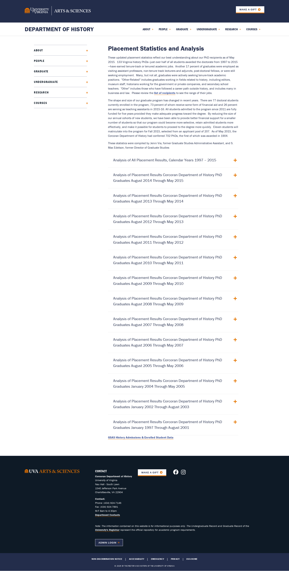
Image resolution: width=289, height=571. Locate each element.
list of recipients (164, 93)
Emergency (157, 559)
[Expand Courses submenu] (86, 103)
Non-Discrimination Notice (107, 559)
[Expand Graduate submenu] (86, 71)
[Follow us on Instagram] (183, 473)
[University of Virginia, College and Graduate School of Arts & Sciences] (58, 11)
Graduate (41, 71)
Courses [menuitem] (253, 30)
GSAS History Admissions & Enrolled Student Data (140, 437)
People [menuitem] (164, 30)
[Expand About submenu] (86, 50)
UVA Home (191, 559)
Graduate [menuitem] (184, 30)
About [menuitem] (148, 30)
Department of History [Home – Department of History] (59, 29)
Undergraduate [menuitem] (208, 30)
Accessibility (136, 559)
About (38, 50)
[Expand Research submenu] (86, 92)
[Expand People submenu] (86, 60)
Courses (40, 103)
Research (41, 92)
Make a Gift (248, 9)
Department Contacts (107, 515)
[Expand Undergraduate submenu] (86, 81)
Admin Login (107, 542)
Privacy (175, 559)
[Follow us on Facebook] (175, 473)
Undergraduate (46, 82)
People (39, 61)
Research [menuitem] (233, 30)
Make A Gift (150, 472)
